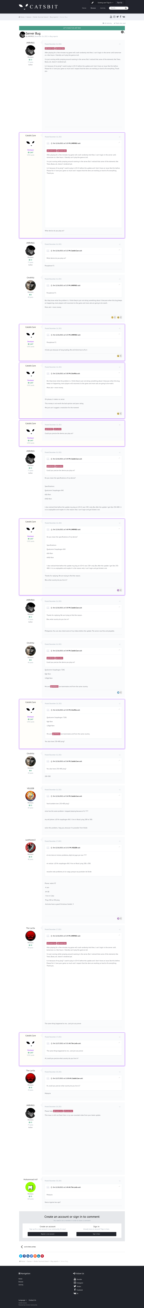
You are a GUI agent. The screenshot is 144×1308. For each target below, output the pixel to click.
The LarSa (30, 926)
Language (23, 1298)
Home (84, 8)
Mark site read (119, 23)
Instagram (78, 1280)
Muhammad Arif (30, 1176)
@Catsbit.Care (50, 48)
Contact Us (32, 1298)
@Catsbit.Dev (60, 48)
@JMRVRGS (49, 428)
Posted (53, 44)
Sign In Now (96, 1231)
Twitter (77, 1283)
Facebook (78, 1287)
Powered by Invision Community (28, 1302)
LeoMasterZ (30, 838)
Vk (75, 1290)
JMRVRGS (31, 36)
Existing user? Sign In (105, 3)
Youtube (77, 1276)
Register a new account (47, 1231)
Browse (93, 8)
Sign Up (119, 3)
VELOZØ (30, 787)
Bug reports (54, 36)
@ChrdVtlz (58, 428)
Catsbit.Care (30, 134)
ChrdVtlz (30, 276)
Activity (102, 8)
